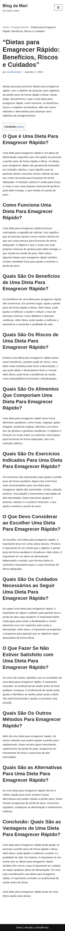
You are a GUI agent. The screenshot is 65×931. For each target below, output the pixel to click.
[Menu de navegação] (58, 7)
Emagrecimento (19, 27)
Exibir (20, 127)
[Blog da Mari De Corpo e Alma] (15, 7)
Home (6, 27)
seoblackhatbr (14, 72)
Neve (19, 927)
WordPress (42, 927)
